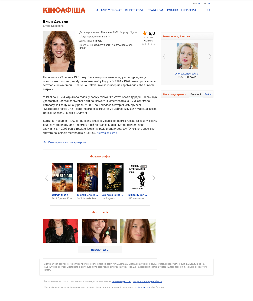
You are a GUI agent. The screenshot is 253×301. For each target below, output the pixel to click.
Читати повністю (107, 132)
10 (154, 44)
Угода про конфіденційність (147, 281)
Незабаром (154, 10)
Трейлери (188, 10)
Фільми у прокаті (109, 10)
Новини (172, 10)
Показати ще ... (100, 249)
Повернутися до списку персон (64, 142)
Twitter (208, 94)
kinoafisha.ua (144, 287)
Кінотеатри (134, 10)
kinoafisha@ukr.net (121, 281)
